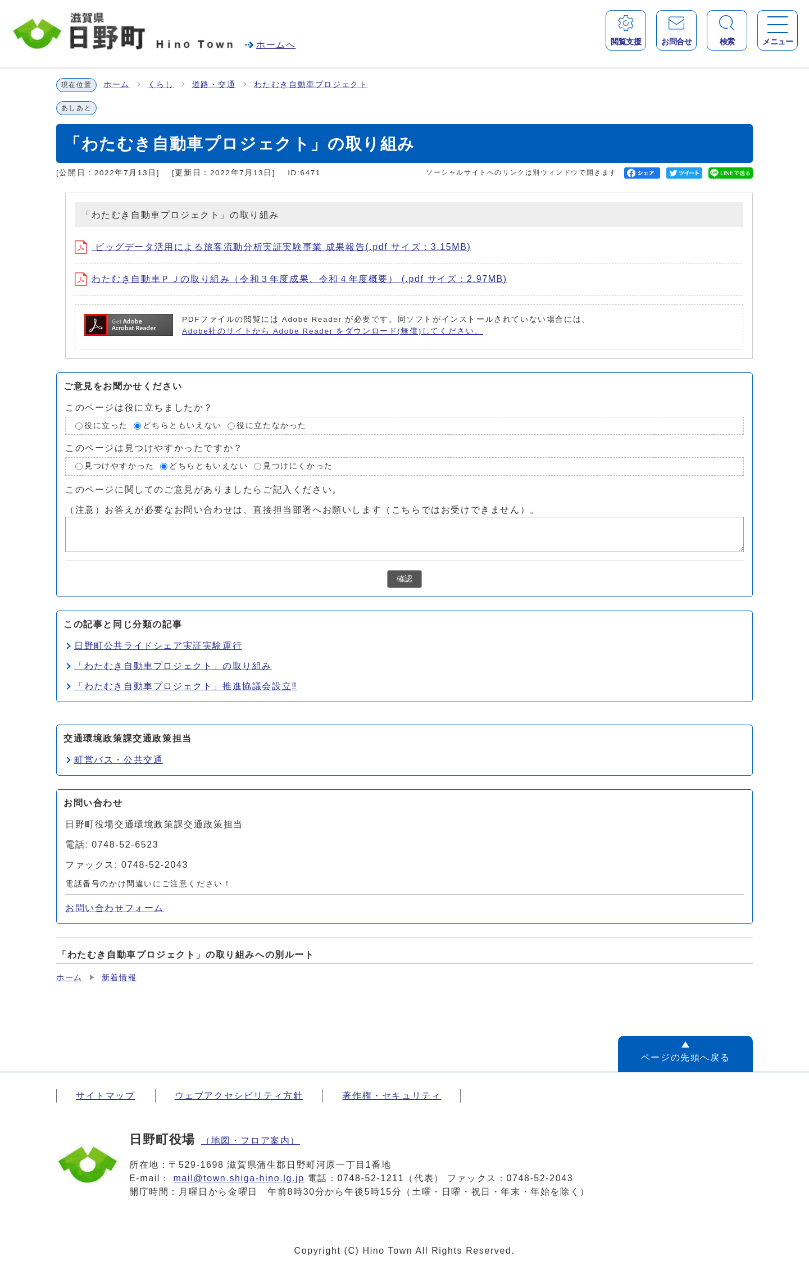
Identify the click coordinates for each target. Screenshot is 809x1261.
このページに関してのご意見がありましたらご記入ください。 (203, 489)
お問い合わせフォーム (114, 908)
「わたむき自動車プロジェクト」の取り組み (173, 666)
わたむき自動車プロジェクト (311, 84)
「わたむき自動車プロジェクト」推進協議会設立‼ (185, 686)
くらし (161, 84)
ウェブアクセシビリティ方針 (239, 1095)
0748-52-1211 (371, 1178)
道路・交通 (214, 84)
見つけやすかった (119, 466)
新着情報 (119, 977)
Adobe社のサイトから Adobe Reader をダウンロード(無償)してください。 (332, 331)
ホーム (116, 84)
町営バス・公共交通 (118, 759)
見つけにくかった (298, 466)
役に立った (106, 425)
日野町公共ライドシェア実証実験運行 (158, 645)
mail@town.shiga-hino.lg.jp (239, 1178)
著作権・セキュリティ (391, 1095)
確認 (404, 579)
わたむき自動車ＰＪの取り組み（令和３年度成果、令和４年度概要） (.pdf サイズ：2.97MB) (291, 279)
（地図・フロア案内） (250, 1140)
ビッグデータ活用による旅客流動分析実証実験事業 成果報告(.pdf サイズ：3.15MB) (273, 247)
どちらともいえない (182, 425)
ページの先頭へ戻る (685, 1057)
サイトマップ (105, 1095)
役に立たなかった (272, 425)
